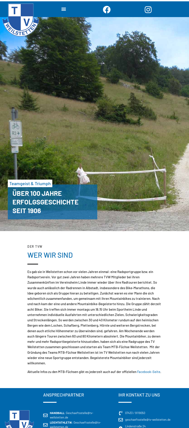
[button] (63, 9)
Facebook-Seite (148, 372)
